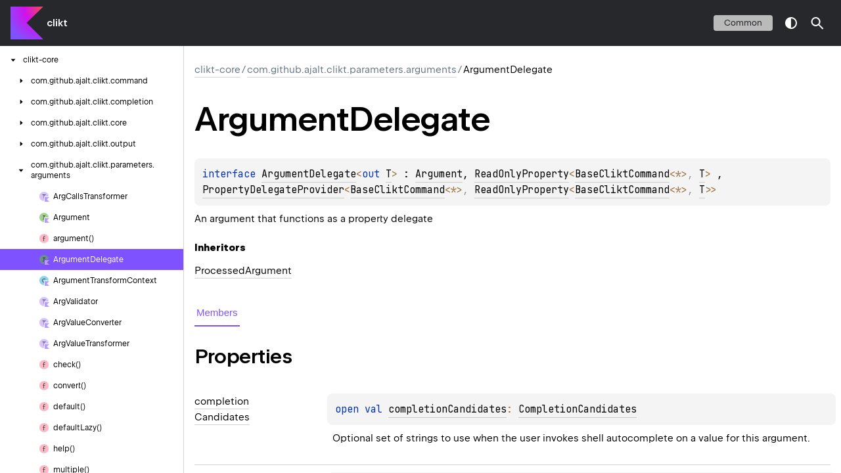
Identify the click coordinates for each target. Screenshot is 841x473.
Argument (439, 174)
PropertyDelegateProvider (273, 189)
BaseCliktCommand (622, 174)
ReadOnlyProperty (521, 174)
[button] (817, 23)
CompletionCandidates (577, 409)
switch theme (791, 23)
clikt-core (217, 70)
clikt (57, 23)
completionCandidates (447, 409)
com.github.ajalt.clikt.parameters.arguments (352, 70)
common (743, 23)
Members (217, 312)
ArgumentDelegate (308, 174)
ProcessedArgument (243, 271)
